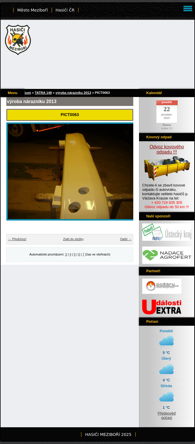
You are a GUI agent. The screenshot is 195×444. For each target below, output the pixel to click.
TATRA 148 (43, 92)
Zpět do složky (73, 239)
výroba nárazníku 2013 (73, 92)
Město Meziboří (32, 10)
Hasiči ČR (65, 10)
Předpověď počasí (167, 415)
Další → (126, 239)
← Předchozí (17, 239)
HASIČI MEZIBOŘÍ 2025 (108, 434)
